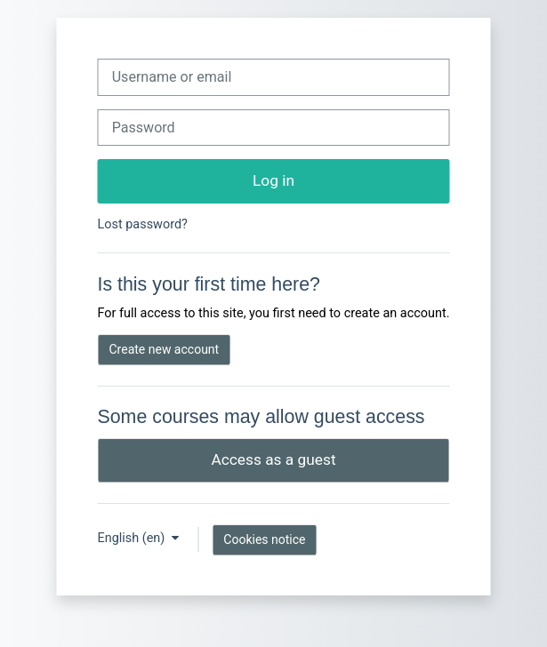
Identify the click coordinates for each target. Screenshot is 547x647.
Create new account (164, 349)
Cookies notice (264, 539)
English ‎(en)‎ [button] (132, 538)
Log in (273, 180)
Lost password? (142, 224)
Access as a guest (273, 459)
